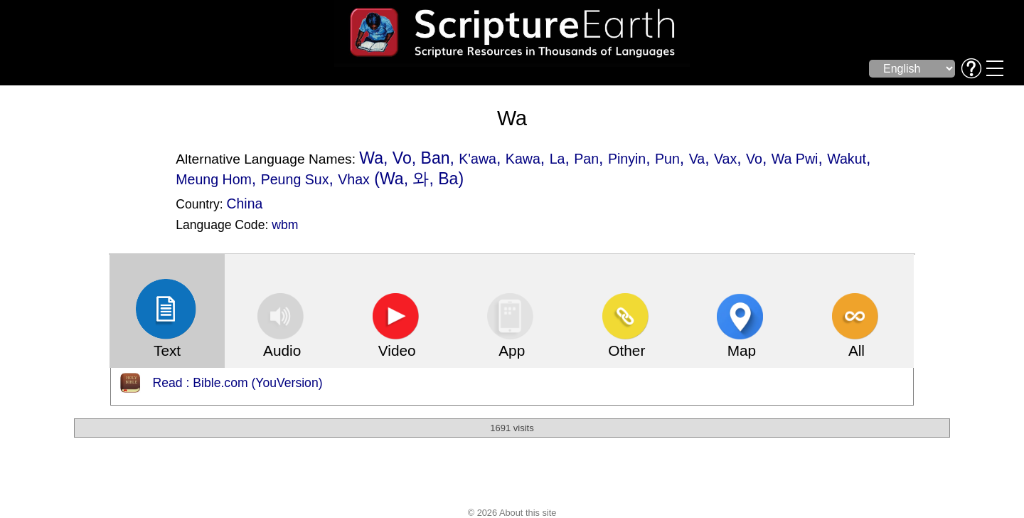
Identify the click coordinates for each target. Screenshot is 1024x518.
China (245, 203)
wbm (285, 225)
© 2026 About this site (512, 512)
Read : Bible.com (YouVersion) (238, 383)
